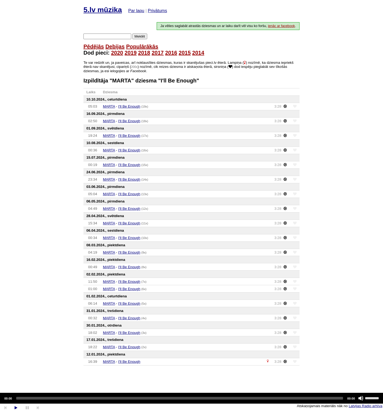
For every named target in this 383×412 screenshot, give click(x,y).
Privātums (157, 10)
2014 (198, 53)
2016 (171, 53)
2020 (117, 53)
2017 (158, 53)
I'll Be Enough (129, 106)
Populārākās (142, 46)
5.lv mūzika (102, 10)
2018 (144, 53)
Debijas (115, 46)
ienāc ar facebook (281, 26)
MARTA (109, 106)
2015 (185, 53)
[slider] (179, 398)
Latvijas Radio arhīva (365, 406)
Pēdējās (93, 46)
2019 (131, 53)
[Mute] (361, 398)
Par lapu (136, 10)
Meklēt (140, 36)
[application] (191, 398)
